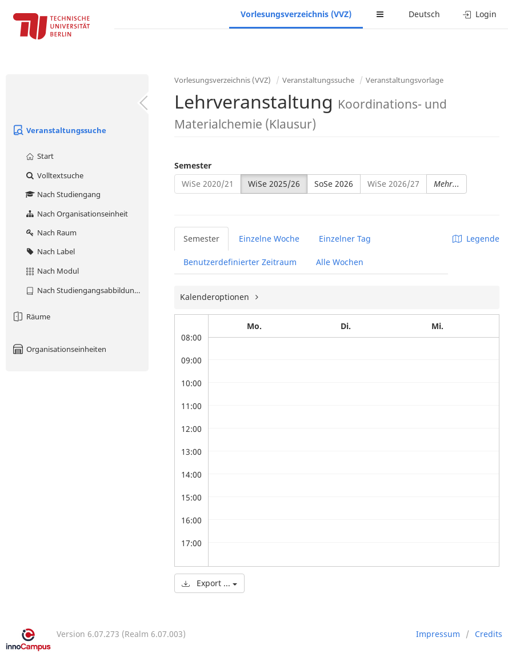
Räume (30, 316)
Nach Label (50, 251)
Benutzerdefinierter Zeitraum (240, 262)
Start (39, 156)
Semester (192, 165)
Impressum (438, 633)
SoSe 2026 (333, 183)
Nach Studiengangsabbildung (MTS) (87, 290)
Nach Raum (51, 232)
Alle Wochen (339, 262)
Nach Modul (52, 271)
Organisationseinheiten (58, 349)
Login (480, 14)
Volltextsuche (54, 175)
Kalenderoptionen (215, 296)
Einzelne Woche (269, 238)
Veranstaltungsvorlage (404, 80)
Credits (488, 633)
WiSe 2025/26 (274, 183)
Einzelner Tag (345, 238)
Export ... (209, 583)
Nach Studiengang (63, 194)
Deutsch (424, 14)
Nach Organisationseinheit (76, 214)
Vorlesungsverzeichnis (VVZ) (296, 14)
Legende (476, 238)
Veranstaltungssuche (58, 130)
